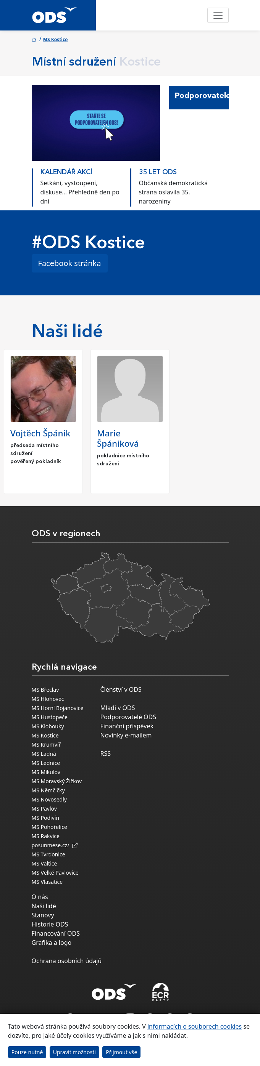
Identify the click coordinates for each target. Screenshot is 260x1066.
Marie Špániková (118, 438)
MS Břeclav (45, 689)
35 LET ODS (158, 172)
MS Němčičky (48, 790)
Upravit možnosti (74, 1052)
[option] (81, 185)
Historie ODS (50, 924)
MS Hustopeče (50, 717)
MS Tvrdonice (48, 854)
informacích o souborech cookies (194, 1026)
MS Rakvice (46, 836)
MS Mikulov (46, 772)
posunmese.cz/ (55, 845)
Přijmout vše (121, 1052)
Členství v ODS (121, 689)
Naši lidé (44, 906)
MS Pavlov (44, 808)
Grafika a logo (52, 942)
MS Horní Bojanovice (58, 708)
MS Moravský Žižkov (57, 781)
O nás (40, 897)
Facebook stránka (69, 263)
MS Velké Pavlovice (55, 872)
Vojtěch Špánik (40, 433)
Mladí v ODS (117, 708)
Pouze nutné (27, 1052)
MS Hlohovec (48, 698)
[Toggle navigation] (218, 15)
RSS (105, 753)
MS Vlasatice (47, 881)
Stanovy (43, 915)
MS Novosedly (49, 799)
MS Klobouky (48, 726)
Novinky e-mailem (126, 735)
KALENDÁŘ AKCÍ (66, 172)
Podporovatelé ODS (128, 717)
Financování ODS (56, 933)
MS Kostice (55, 39)
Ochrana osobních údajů (67, 961)
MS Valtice (44, 863)
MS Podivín (46, 817)
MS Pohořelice (49, 826)
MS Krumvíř (46, 744)
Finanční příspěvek (127, 726)
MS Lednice (46, 762)
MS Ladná (44, 753)
